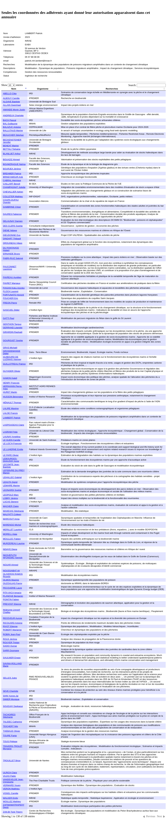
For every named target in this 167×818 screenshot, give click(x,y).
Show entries (12, 85)
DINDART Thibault (12, 238)
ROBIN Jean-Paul (11, 634)
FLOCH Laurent (10, 291)
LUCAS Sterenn (10, 501)
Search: (147, 85)
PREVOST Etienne (12, 604)
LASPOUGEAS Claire (13, 425)
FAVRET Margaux (11, 283)
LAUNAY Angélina (11, 436)
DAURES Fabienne (12, 214)
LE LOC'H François (12, 443)
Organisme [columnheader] (42, 89)
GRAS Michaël (10, 347)
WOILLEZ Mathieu (12, 801)
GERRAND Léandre (12, 327)
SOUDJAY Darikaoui (13, 706)
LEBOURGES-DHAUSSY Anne (11, 459)
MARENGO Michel (12, 525)
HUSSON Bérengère (13, 396)
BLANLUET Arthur (12, 153)
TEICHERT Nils (10, 726)
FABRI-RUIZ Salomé (13, 258)
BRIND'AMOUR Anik (13, 177)
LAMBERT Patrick (11, 417)
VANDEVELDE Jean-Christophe (13, 780)
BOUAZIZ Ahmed (11, 159)
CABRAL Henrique (12, 180)
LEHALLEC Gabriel (12, 477)
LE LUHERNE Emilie (13, 449)
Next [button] (159, 816)
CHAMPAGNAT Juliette (14, 187)
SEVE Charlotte (10, 691)
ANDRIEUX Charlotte (13, 115)
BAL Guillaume (10, 123)
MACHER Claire (11, 506)
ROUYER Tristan (11, 642)
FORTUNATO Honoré (13, 295)
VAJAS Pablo (9, 776)
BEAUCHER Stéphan (13, 135)
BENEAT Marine (11, 145)
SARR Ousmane (11, 650)
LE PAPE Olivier (11, 455)
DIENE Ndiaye (10, 230)
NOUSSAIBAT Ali (11, 570)
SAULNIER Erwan (12, 657)
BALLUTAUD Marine (13, 130)
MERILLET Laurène (12, 529)
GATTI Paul (8, 318)
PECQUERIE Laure (12, 588)
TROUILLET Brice (11, 760)
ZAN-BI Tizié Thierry (13, 812)
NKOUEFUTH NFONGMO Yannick (13, 556)
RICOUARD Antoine (12, 623)
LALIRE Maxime (11, 408)
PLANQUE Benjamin (13, 596)
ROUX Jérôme (10, 639)
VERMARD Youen (11, 785)
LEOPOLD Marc (11, 495)
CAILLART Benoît (11, 184)
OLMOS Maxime (11, 580)
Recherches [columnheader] (112, 89)
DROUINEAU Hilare (12, 243)
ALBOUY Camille (11, 98)
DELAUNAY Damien (13, 221)
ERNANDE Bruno (11, 254)
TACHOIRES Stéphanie (9, 715)
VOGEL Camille (10, 793)
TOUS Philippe (10, 741)
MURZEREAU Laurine (14, 543)
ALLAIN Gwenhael (12, 105)
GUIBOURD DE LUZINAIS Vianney (12, 358)
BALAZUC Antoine (12, 127)
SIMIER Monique (11, 699)
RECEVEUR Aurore (12, 618)
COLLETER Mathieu (13, 196)
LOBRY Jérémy (10, 498)
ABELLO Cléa (9, 93)
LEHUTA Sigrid (10, 482)
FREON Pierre (10, 303)
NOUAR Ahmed (10, 565)
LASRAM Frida (10, 432)
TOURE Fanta (10, 735)
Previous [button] (150, 816)
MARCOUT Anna (11, 519)
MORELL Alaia (10, 534)
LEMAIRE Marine (11, 485)
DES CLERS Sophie (13, 226)
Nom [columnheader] (13, 89)
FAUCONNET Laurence (9, 267)
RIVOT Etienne (10, 626)
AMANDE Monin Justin (14, 109)
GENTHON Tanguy (12, 324)
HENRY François (11, 383)
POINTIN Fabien (11, 599)
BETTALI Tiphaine (11, 149)
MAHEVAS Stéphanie (13, 511)
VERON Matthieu (11, 789)
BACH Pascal (9, 120)
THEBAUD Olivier (11, 731)
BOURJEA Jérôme (12, 169)
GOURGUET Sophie (13, 340)
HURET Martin (10, 392)
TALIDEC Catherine (12, 722)
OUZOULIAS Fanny (12, 583)
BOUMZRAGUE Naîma (14, 164)
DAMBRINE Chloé (12, 207)
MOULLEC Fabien (12, 539)
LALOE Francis (10, 413)
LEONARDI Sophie (12, 490)
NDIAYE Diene (10, 549)
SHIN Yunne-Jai (10, 696)
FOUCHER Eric (10, 298)
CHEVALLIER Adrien (13, 192)
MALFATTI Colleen (12, 514)
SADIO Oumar (10, 646)
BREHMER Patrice (12, 173)
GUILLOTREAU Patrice (14, 364)
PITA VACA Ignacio (12, 592)
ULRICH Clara (10, 772)
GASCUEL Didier (11, 310)
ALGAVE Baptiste (11, 101)
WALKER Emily (10, 798)
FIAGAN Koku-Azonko (14, 288)
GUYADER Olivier (11, 371)
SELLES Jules (10, 678)
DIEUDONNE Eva (11, 235)
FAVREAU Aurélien (12, 277)
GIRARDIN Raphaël (12, 332)
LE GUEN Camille (11, 440)
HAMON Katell (10, 378)
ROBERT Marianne (12, 630)
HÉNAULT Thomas (12, 402)
